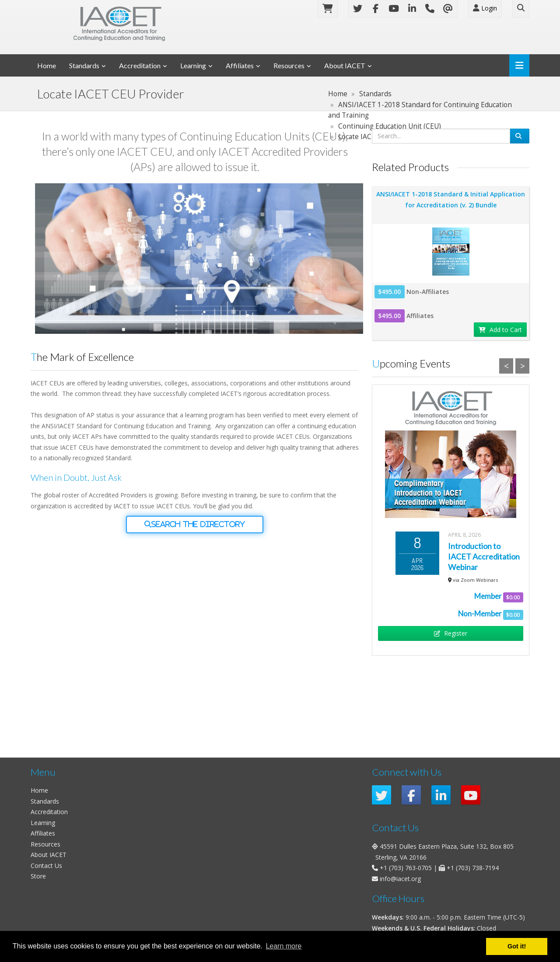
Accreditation (140, 65)
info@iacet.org (400, 879)
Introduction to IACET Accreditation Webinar (484, 556)
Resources (288, 65)
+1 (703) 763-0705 (406, 868)
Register (450, 633)
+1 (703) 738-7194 (473, 868)
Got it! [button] (517, 946)
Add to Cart (500, 329)
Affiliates (240, 65)
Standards (84, 65)
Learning (193, 65)
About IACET (344, 65)
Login (485, 8)
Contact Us (46, 865)
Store (38, 876)
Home (46, 65)
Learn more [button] (283, 946)
